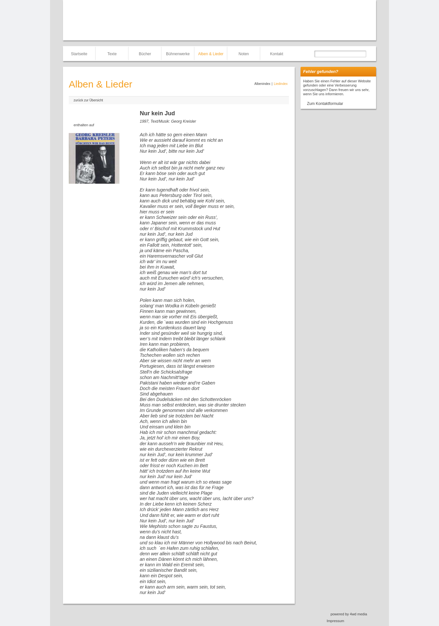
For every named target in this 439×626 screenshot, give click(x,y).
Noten (244, 54)
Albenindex (262, 84)
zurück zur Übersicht (88, 100)
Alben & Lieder (211, 54)
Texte (112, 54)
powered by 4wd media (349, 614)
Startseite (79, 54)
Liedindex (281, 84)
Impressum (335, 621)
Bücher (145, 54)
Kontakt (276, 54)
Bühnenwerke (177, 54)
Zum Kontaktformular (325, 103)
